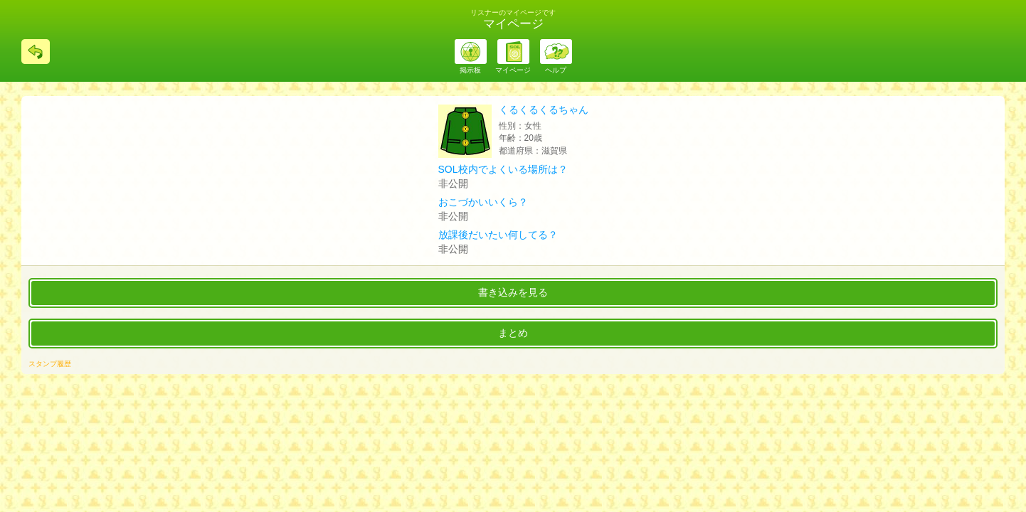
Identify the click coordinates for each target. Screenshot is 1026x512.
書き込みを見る (513, 292)
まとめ (513, 332)
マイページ (513, 70)
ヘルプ (555, 70)
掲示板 (470, 70)
